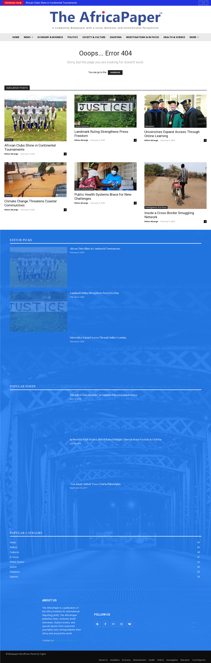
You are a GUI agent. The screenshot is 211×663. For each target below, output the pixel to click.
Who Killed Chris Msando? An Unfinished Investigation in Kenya (103, 395)
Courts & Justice (82, 126)
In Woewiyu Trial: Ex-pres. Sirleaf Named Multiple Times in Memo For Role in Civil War (116, 439)
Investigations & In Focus (156, 207)
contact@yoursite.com (67, 640)
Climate (8, 196)
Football (8, 140)
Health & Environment (84, 189)
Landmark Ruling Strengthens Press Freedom (94, 293)
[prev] (201, 3)
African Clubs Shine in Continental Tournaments (51, 2)
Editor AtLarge (11, 154)
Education (149, 126)
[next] (206, 3)
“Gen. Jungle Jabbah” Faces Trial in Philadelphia (95, 484)
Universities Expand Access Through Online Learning (98, 337)
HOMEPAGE (115, 72)
